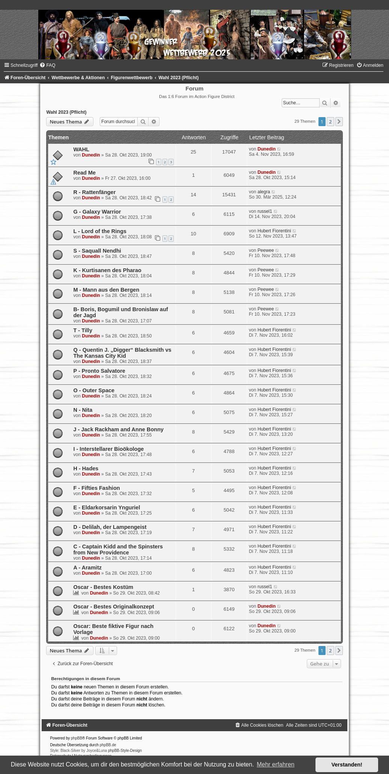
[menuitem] (47, 65)
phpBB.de (108, 745)
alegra (263, 191)
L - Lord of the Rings (99, 231)
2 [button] (330, 121)
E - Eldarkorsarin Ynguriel (106, 507)
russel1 (264, 211)
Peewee (265, 250)
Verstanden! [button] (347, 765)
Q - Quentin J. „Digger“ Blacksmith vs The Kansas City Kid (122, 353)
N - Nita (82, 410)
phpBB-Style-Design (125, 750)
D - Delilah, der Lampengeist (109, 527)
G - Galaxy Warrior (97, 212)
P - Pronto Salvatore (99, 371)
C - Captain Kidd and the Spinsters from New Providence (118, 550)
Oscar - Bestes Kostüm (103, 587)
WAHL (81, 149)
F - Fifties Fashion (96, 488)
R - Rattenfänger (94, 192)
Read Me (84, 173)
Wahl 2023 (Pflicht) (66, 112)
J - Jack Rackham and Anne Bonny (118, 429)
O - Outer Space (93, 390)
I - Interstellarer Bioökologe (108, 449)
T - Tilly (82, 330)
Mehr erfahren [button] (275, 764)
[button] (339, 121)
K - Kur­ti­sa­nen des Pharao (107, 270)
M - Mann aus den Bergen (106, 290)
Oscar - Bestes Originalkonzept (113, 607)
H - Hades (85, 468)
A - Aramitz (87, 568)
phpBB (76, 738)
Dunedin (91, 155)
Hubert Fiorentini (274, 230)
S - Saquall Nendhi (97, 251)
